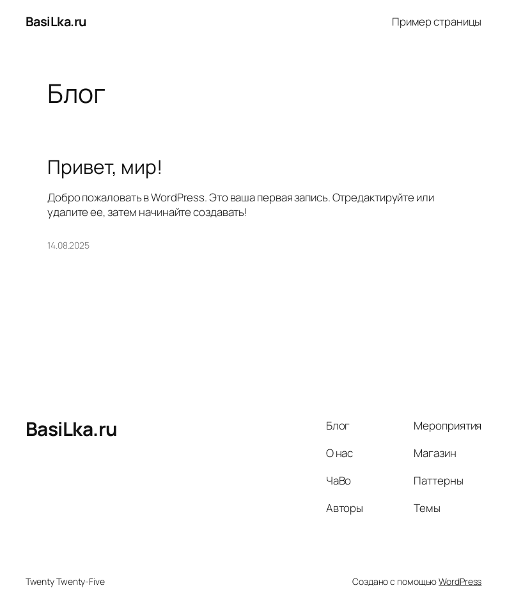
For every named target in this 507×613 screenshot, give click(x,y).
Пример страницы (437, 21)
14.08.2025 (68, 245)
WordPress (460, 581)
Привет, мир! (104, 167)
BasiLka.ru (56, 21)
